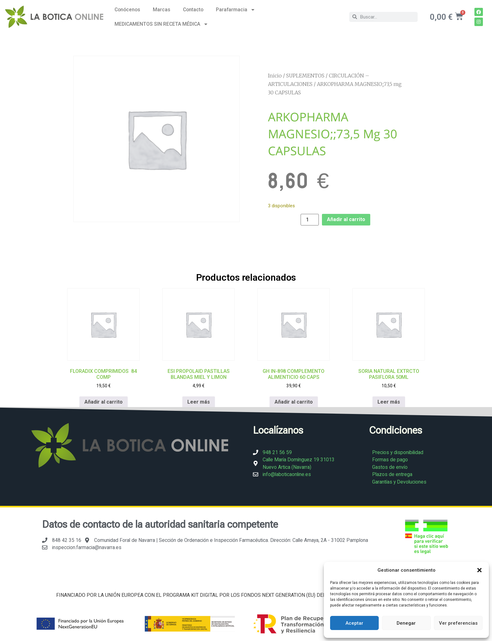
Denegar (406, 623)
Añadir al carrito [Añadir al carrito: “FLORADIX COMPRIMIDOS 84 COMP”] (103, 402)
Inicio (275, 75)
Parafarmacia (235, 9)
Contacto (193, 10)
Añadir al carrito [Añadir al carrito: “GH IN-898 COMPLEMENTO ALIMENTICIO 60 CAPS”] (294, 402)
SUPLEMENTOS (305, 75)
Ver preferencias (458, 623)
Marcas (161, 10)
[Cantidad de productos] (310, 219)
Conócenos (127, 10)
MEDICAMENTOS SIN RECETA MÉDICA (161, 24)
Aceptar (354, 623)
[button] (479, 570)
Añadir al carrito (346, 219)
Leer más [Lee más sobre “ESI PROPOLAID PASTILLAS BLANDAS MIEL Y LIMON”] (198, 402)
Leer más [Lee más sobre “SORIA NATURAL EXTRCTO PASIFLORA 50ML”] (388, 402)
